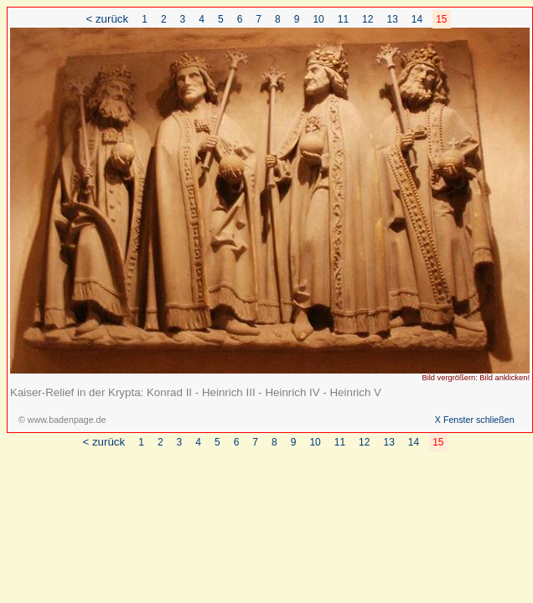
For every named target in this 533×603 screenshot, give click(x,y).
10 (318, 19)
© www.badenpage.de (62, 420)
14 (416, 19)
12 (367, 19)
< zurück (106, 19)
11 (343, 19)
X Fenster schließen (475, 420)
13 (391, 19)
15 (441, 19)
